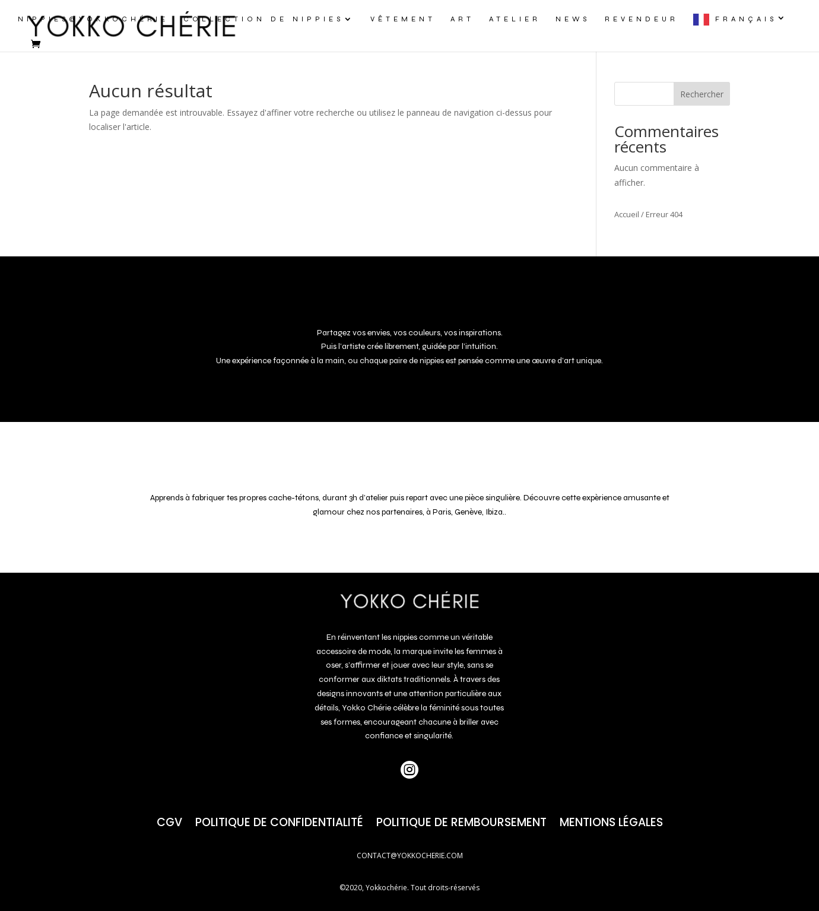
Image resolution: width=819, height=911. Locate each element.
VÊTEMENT (403, 19)
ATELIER (515, 19)
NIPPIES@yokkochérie (93, 19)
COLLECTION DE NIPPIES (263, 19)
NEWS (572, 19)
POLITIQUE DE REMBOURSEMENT (461, 820)
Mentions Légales (611, 820)
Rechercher (701, 94)
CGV (169, 820)
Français (746, 19)
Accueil (626, 214)
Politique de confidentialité (279, 820)
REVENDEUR (641, 19)
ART (462, 19)
